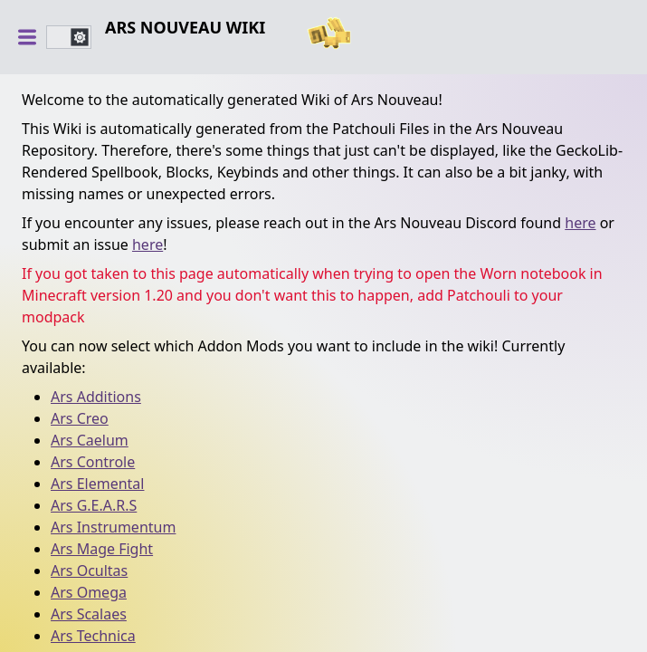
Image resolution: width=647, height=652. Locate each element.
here (580, 223)
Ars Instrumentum (113, 527)
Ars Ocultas (89, 570)
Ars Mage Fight (102, 549)
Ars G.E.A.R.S (94, 505)
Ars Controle (93, 462)
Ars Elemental (97, 484)
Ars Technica (93, 636)
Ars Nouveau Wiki (185, 27)
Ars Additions (96, 397)
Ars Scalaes (89, 614)
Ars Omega (89, 592)
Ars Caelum (89, 440)
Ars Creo (80, 418)
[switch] (68, 37)
